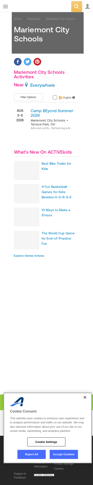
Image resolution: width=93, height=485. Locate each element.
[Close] (85, 397)
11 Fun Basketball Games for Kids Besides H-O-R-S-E (57, 192)
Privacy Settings (64, 463)
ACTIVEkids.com (25, 7)
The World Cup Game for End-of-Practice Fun (58, 238)
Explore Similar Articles (29, 255)
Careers (59, 468)
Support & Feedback (20, 475)
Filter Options (28, 97)
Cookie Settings (43, 475)
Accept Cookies (63, 454)
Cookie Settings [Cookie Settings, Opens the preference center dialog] (46, 442)
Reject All (31, 454)
